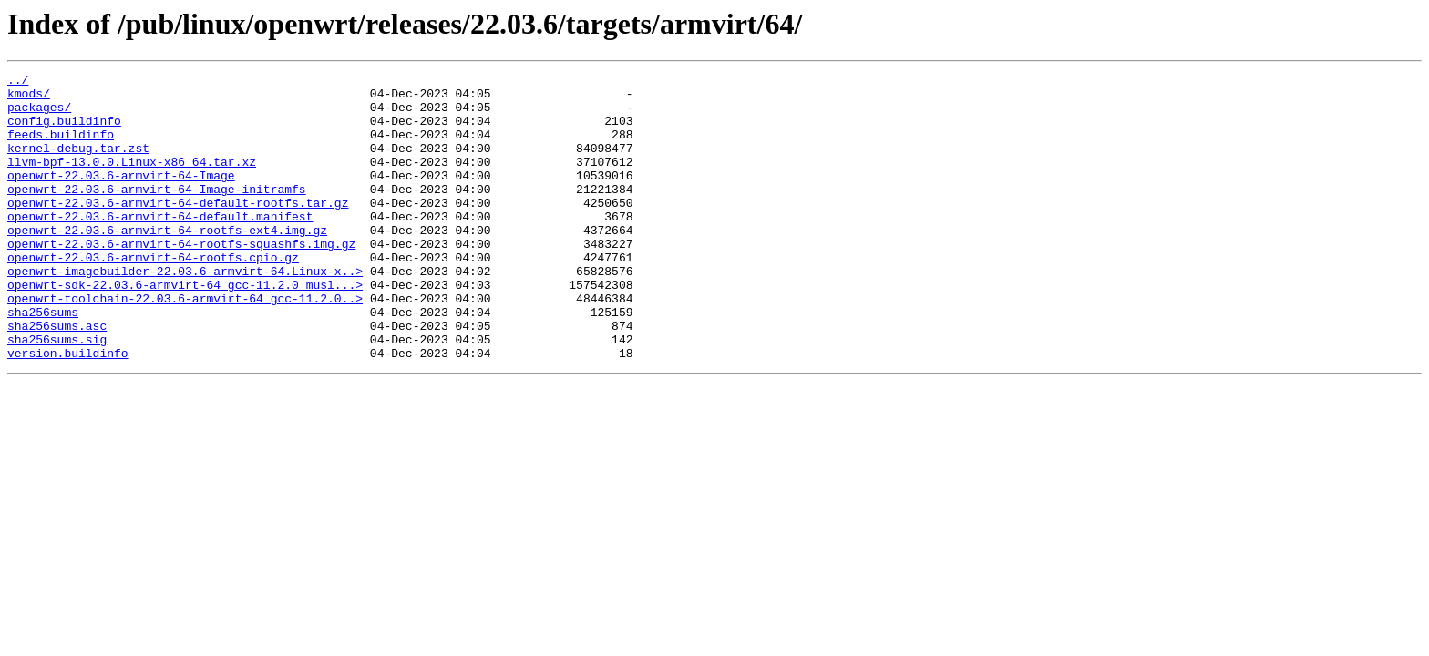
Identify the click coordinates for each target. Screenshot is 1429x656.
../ (17, 82)
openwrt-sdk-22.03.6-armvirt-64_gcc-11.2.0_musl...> (185, 328)
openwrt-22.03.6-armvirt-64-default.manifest (160, 246)
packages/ (39, 115)
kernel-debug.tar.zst (78, 164)
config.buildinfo (64, 131)
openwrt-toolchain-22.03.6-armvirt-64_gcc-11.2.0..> (185, 344)
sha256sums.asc (57, 377)
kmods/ (28, 98)
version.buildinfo (68, 410)
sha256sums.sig (57, 393)
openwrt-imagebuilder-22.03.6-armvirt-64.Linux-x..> (185, 311)
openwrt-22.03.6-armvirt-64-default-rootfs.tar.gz (177, 229)
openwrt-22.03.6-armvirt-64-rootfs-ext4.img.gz (167, 262)
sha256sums (42, 361)
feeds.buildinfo (60, 147)
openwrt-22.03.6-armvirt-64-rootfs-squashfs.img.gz (181, 279)
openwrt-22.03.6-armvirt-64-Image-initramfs (156, 213)
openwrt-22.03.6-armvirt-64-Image (121, 197)
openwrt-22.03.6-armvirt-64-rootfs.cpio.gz (153, 295)
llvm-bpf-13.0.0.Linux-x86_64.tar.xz (131, 180)
